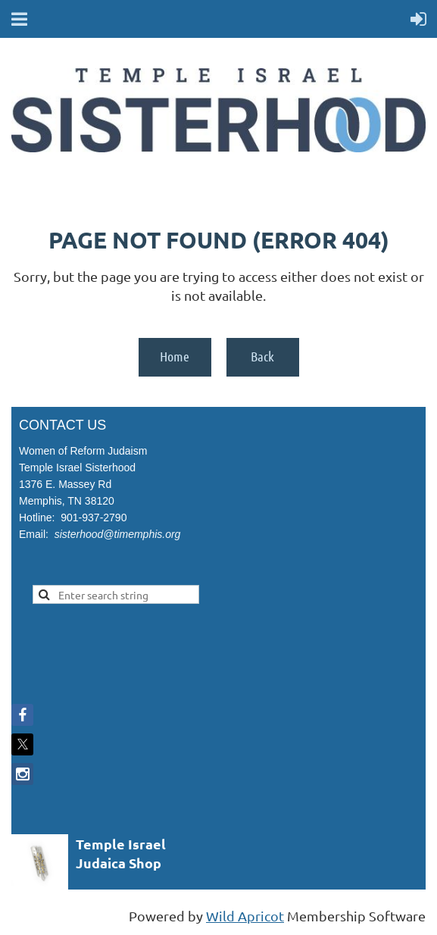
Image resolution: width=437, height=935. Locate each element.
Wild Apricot (245, 916)
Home (174, 356)
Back (262, 356)
